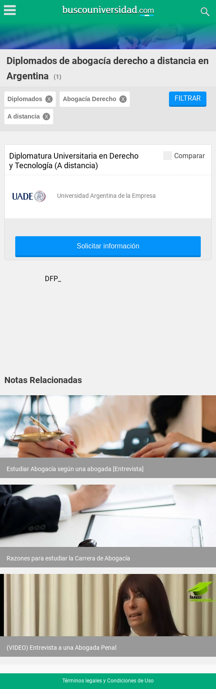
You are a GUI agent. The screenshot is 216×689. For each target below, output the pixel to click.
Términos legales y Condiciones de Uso (108, 681)
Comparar (184, 155)
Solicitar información (108, 246)
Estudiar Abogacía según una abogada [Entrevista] (75, 468)
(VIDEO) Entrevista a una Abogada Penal (61, 647)
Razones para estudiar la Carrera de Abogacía (68, 558)
